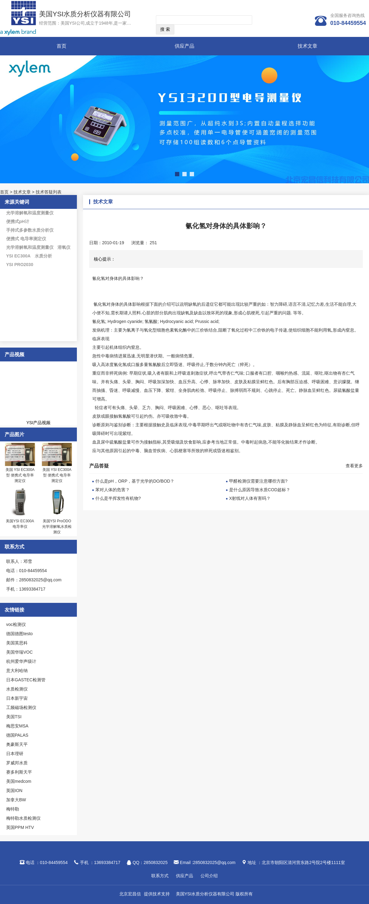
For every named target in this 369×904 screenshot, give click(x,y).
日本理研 (14, 753)
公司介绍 (209, 875)
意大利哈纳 (17, 670)
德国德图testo (19, 633)
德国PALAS (17, 735)
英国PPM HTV (20, 827)
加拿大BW (16, 799)
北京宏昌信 (130, 893)
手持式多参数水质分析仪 (30, 230)
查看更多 (354, 465)
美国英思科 (17, 642)
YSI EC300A (18, 255)
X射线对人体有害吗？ (250, 498)
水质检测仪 (17, 689)
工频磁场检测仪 (21, 707)
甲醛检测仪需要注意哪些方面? (258, 481)
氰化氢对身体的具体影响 (116, 278)
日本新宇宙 (17, 698)
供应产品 (184, 46)
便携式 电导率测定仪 (26, 238)
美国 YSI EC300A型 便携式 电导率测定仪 (20, 475)
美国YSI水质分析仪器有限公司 (85, 14)
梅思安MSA (17, 725)
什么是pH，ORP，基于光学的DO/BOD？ (134, 481)
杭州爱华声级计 (21, 661)
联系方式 (160, 875)
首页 (61, 46)
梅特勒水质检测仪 (23, 818)
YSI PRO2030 (19, 264)
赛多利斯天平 (19, 772)
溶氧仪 (64, 247)
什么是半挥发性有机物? (118, 498)
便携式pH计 (17, 221)
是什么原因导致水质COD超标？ (259, 489)
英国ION (14, 790)
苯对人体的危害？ (112, 489)
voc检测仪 (16, 624)
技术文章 (307, 46)
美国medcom (18, 781)
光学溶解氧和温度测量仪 (30, 212)
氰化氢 (99, 304)
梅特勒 (12, 808)
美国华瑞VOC (19, 652)
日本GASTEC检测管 (26, 679)
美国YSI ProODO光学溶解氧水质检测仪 (57, 526)
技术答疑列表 (49, 191)
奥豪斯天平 (17, 744)
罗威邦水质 (17, 762)
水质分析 (43, 255)
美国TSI (14, 716)
